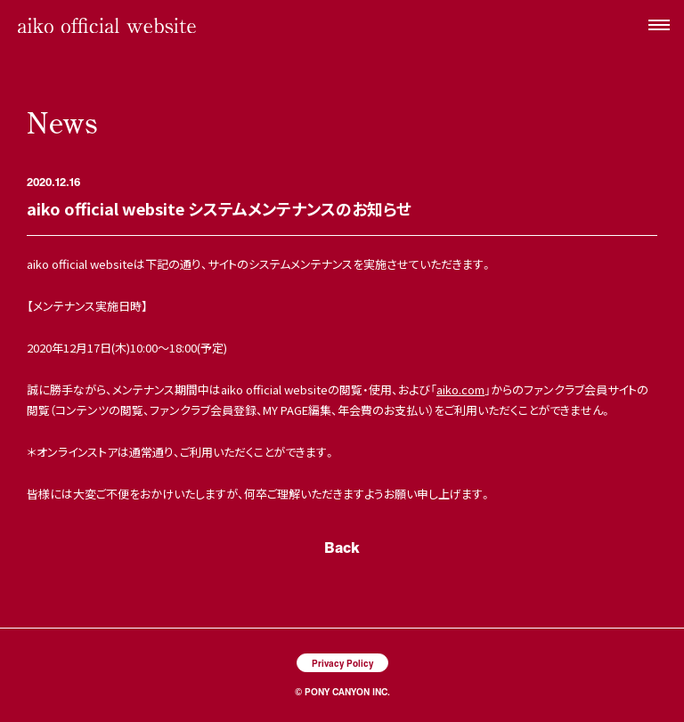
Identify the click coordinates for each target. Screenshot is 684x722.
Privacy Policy (342, 663)
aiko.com (460, 389)
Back (342, 547)
